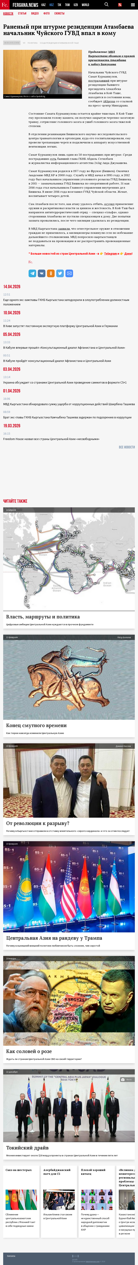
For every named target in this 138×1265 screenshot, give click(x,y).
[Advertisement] (69, 475)
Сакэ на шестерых (19, 1170)
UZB (76, 5)
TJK (59, 5)
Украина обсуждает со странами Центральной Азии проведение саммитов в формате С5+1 (65, 382)
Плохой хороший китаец (93, 1172)
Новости (8, 13)
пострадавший (98, 80)
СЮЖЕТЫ (59, 13)
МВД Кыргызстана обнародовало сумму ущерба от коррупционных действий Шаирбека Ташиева (69, 404)
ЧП (24, 43)
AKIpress (109, 101)
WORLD (85, 5)
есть (53, 159)
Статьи (22, 13)
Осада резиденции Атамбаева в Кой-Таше (59, 43)
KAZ (43, 5)
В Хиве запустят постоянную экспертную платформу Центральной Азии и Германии (60, 326)
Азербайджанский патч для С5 (57, 1172)
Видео (35, 13)
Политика (32, 43)
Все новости (127, 447)
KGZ (52, 5)
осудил (109, 204)
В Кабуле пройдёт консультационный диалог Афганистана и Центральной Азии (57, 361)
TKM (67, 5)
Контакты (11, 1255)
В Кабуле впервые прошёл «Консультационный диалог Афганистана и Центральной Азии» (64, 347)
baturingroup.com (93, 1261)
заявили (64, 228)
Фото (47, 13)
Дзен (127, 253)
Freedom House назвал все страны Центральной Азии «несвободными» (51, 439)
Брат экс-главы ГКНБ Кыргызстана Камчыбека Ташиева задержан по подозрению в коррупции (67, 417)
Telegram (110, 253)
